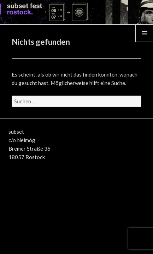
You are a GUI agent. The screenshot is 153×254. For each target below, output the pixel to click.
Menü (144, 41)
